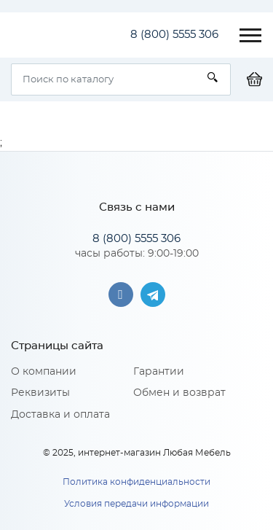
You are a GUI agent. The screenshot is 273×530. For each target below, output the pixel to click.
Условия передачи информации (136, 503)
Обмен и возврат (179, 393)
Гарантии (158, 372)
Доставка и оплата (60, 415)
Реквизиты (40, 393)
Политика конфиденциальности (136, 482)
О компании (43, 372)
